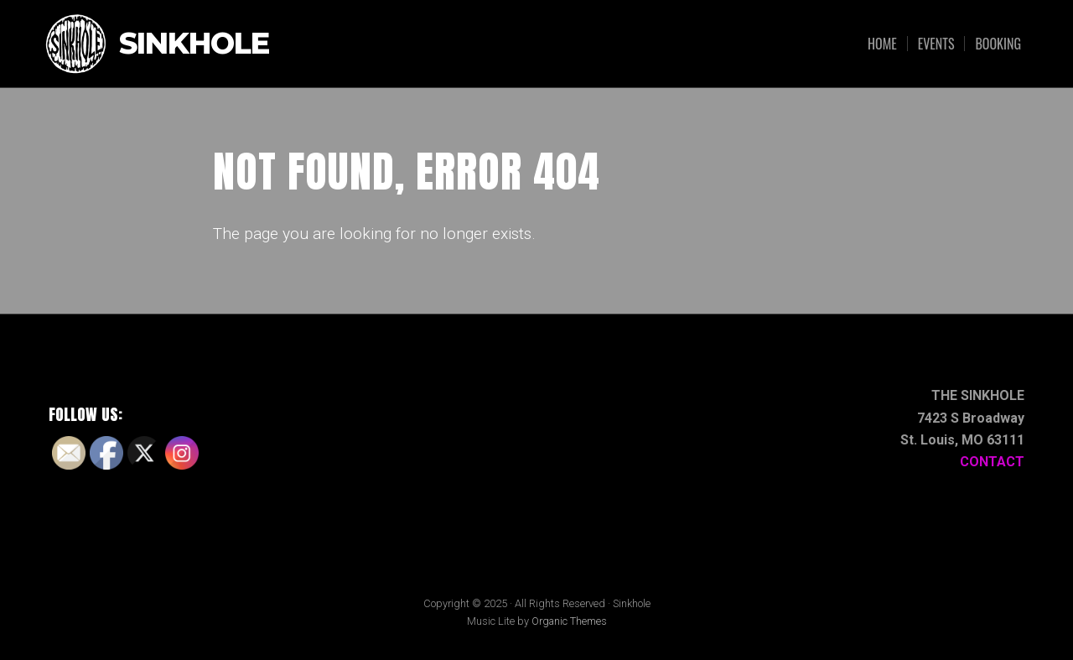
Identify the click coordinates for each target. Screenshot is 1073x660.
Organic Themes (569, 621)
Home (882, 43)
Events (936, 43)
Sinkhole (194, 44)
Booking (998, 43)
